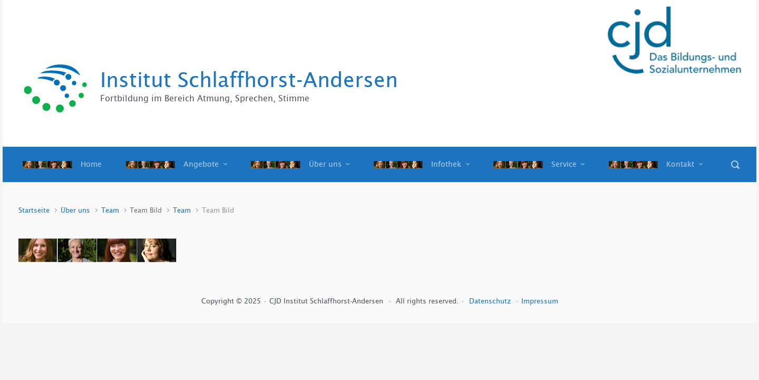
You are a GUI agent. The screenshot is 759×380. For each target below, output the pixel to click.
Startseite (34, 210)
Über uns (75, 210)
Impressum (539, 301)
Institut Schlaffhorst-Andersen (249, 80)
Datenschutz (491, 301)
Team (110, 210)
